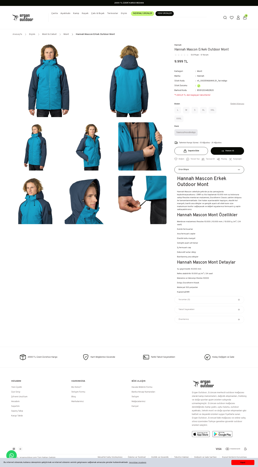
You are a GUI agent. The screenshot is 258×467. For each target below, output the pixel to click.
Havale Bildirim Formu (142, 387)
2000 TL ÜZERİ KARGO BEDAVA (129, 3)
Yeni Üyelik (16, 387)
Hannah (177, 45)
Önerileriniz (184, 319)
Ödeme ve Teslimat (133, 457)
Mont (199, 71)
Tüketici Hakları (179, 457)
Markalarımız (77, 401)
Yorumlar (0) (184, 299)
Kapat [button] (242, 462)
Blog (73, 396)
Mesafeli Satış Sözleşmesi (106, 457)
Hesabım (15, 401)
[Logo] (28, 17)
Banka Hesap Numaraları (143, 392)
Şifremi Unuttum (19, 396)
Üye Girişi (15, 392)
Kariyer (135, 406)
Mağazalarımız (138, 401)
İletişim (135, 396)
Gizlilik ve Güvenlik (158, 457)
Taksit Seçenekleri (186, 309)
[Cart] (245, 18)
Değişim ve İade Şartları (204, 457)
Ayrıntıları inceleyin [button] (137, 462)
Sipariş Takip (17, 411)
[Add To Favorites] (179, 159)
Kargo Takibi (17, 416)
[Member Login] (238, 18)
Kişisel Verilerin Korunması (234, 457)
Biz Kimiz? (76, 387)
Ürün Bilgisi (184, 169)
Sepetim (15, 406)
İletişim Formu (78, 392)
